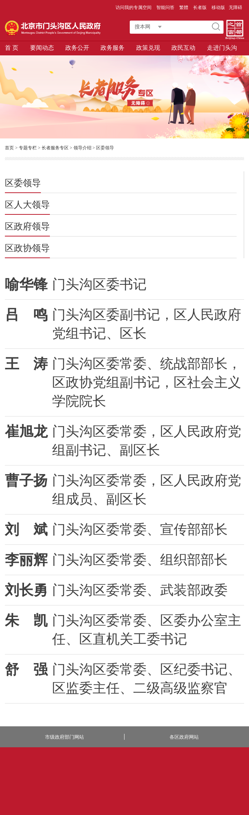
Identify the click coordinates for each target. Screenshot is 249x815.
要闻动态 (42, 48)
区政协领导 (27, 248)
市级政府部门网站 (64, 737)
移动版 (218, 7)
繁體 (183, 7)
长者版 (200, 7)
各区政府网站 (184, 737)
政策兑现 (148, 48)
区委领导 (23, 183)
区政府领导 (27, 226)
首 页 (11, 48)
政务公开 (77, 48)
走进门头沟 (222, 48)
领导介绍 (83, 147)
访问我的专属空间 (134, 7)
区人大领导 (27, 205)
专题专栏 (28, 147)
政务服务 (112, 48)
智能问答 (166, 7)
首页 (9, 147)
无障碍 (235, 7)
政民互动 (183, 48)
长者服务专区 (55, 147)
